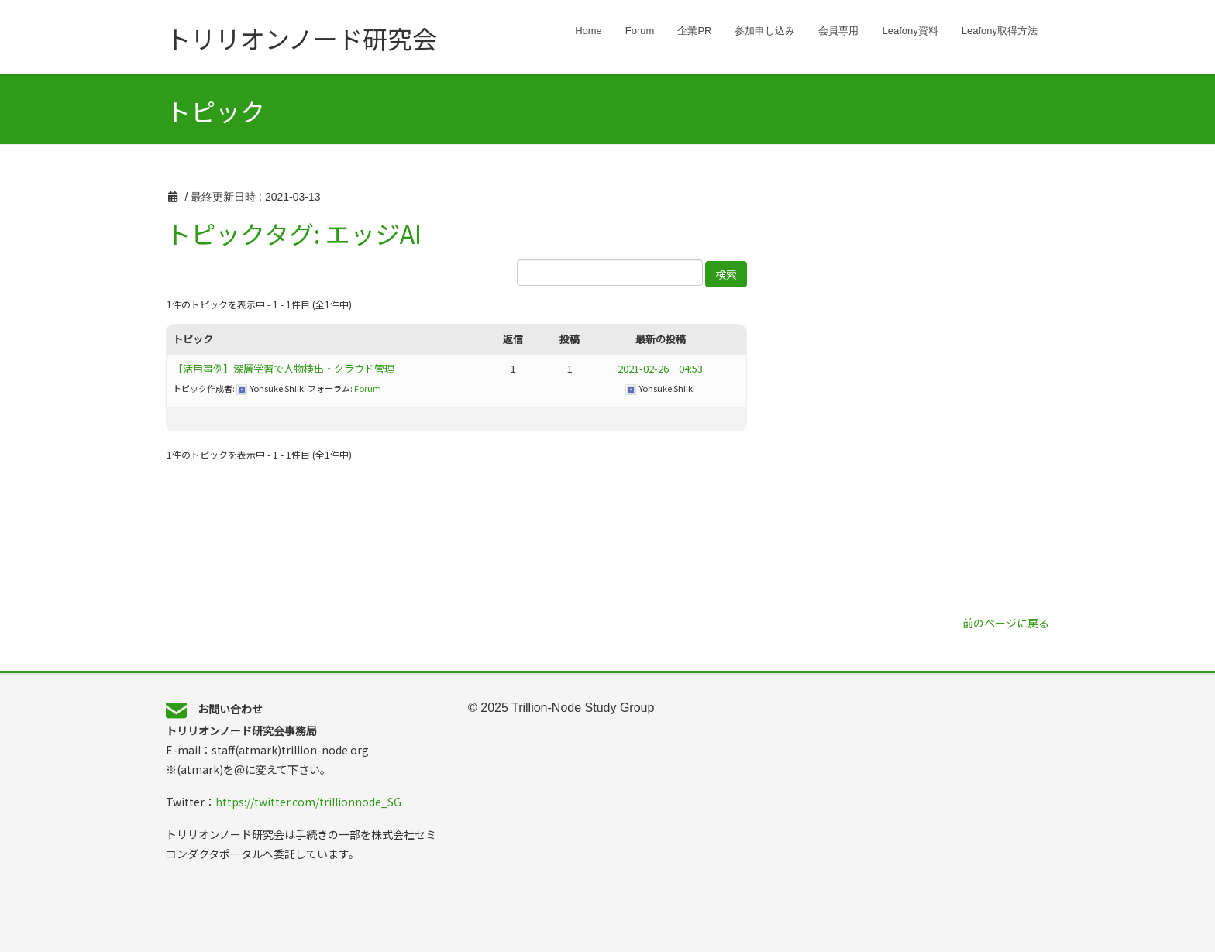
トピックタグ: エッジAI (294, 233)
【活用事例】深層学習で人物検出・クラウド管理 (283, 368)
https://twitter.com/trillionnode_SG (308, 801)
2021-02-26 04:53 (660, 368)
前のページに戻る (1005, 623)
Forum (367, 388)
